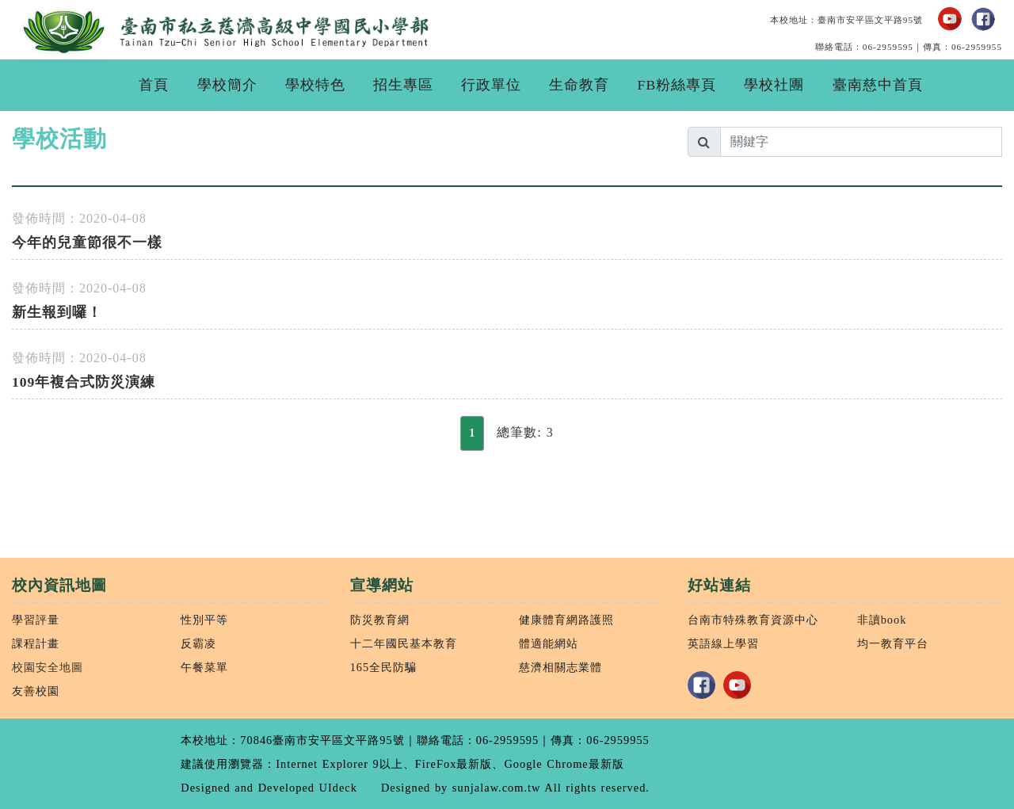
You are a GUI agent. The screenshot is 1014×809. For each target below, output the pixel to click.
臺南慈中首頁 (878, 85)
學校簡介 (227, 85)
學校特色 (315, 85)
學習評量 (35, 619)
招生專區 (403, 85)
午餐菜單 (204, 667)
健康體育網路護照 (566, 619)
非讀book (882, 619)
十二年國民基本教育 (403, 643)
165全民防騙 (383, 667)
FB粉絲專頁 (677, 85)
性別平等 (204, 619)
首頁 (154, 85)
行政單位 (491, 85)
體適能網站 (548, 643)
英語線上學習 (723, 643)
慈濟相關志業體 (560, 667)
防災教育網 (380, 619)
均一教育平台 (892, 643)
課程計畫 (35, 643)
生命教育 (579, 85)
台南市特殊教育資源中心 (753, 619)
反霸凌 (198, 643)
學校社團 (774, 85)
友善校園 (35, 691)
